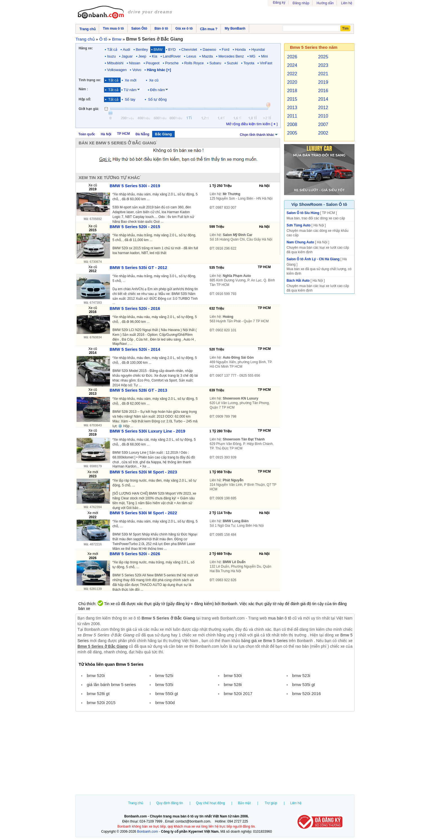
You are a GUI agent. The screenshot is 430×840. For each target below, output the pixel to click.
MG (253, 56)
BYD (172, 49)
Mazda (207, 56)
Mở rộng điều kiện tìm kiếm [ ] (252, 124)
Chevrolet (189, 49)
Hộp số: (85, 99)
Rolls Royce (194, 63)
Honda (240, 49)
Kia (154, 56)
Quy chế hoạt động (210, 803)
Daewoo (209, 49)
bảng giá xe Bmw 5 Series (264, 640)
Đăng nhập (301, 3)
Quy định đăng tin (169, 803)
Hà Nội (106, 134)
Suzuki (232, 63)
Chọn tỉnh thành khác (259, 134)
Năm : (83, 89)
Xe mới (130, 80)
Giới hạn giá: (89, 109)
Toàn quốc (86, 134)
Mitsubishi (115, 63)
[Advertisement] (215, 753)
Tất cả (112, 49)
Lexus (191, 56)
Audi (126, 49)
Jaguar (127, 56)
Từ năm (130, 90)
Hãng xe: (86, 48)
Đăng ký (279, 3)
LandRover (172, 56)
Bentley (142, 49)
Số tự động (157, 99)
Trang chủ (135, 803)
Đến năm (157, 90)
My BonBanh (235, 28)
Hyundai (258, 49)
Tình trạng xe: (90, 80)
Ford (225, 49)
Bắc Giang (163, 134)
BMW (158, 49)
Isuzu (111, 56)
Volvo (136, 70)
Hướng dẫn (325, 3)
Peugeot (152, 63)
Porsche (172, 63)
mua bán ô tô (279, 618)
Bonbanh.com (147, 832)
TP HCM (123, 134)
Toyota (248, 63)
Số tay (130, 99)
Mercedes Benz (231, 56)
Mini (264, 56)
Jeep (142, 56)
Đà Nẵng (142, 134)
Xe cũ (153, 80)
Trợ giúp (271, 803)
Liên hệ (346, 3)
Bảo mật (244, 803)
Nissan (134, 63)
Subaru (215, 63)
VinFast (266, 63)
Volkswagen (117, 70)
